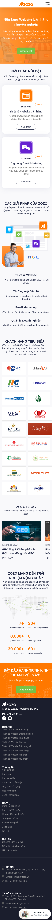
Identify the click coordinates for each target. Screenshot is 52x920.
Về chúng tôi (8, 770)
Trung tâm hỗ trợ (10, 818)
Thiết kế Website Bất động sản (17, 746)
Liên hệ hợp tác (9, 850)
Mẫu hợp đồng (9, 791)
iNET (37, 708)
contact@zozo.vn (20, 877)
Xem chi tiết (26, 51)
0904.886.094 (20, 907)
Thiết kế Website (26, 275)
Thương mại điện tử (26, 291)
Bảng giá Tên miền (11, 810)
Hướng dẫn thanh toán (13, 814)
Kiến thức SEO (9, 545)
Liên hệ (5, 831)
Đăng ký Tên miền (11, 806)
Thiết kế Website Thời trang (15, 738)
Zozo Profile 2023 (10, 795)
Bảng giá (6, 774)
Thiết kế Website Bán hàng (15, 729)
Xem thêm (26, 127)
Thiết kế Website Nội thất (14, 755)
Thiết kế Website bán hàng (26, 111)
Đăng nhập (47, 3)
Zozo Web (26, 107)
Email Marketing (25, 307)
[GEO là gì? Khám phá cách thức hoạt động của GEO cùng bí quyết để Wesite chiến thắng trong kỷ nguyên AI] (21, 531)
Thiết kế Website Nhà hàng (15, 750)
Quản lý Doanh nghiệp (26, 320)
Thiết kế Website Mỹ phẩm (15, 759)
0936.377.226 (20, 881)
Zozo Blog (26, 507)
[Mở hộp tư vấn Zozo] (35, 914)
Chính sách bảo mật (12, 782)
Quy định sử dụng (11, 786)
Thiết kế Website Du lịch (14, 742)
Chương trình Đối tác (12, 842)
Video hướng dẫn (10, 823)
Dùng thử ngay (26, 690)
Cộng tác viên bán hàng (13, 846)
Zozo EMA (26, 158)
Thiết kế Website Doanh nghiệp (17, 734)
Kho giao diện (9, 778)
